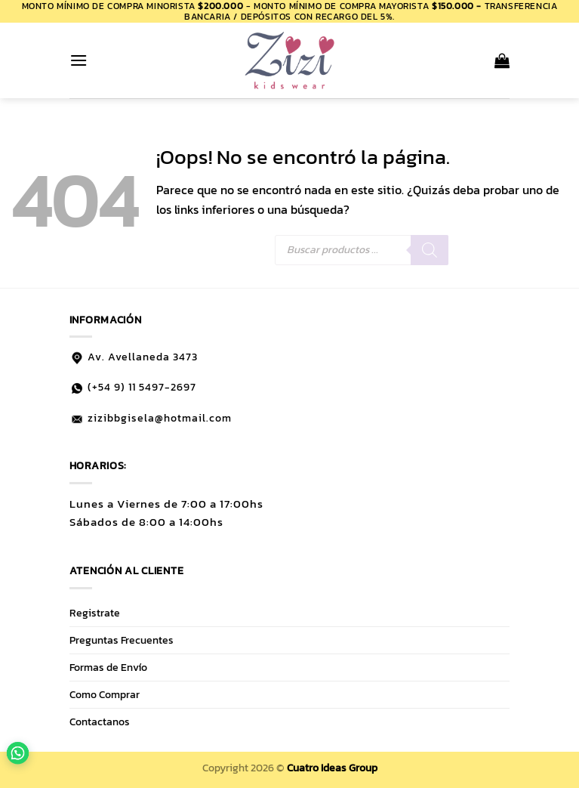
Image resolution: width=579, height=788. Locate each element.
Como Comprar (104, 694)
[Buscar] (429, 250)
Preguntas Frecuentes (121, 640)
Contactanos (99, 721)
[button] (78, 60)
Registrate (94, 612)
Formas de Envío (108, 667)
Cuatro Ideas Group (332, 767)
